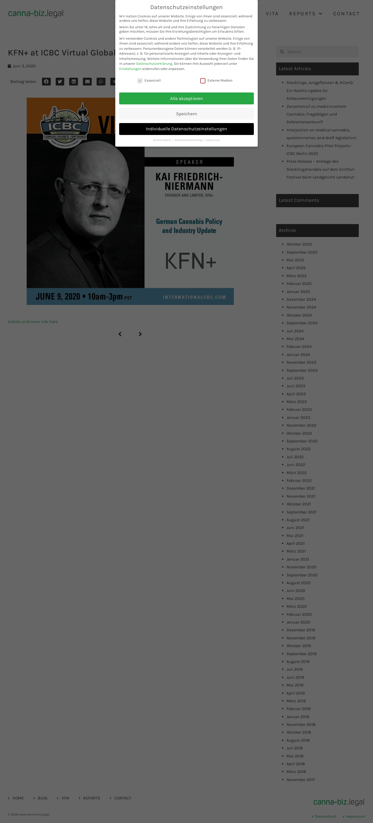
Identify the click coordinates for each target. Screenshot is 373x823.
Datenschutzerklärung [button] (189, 139)
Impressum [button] (212, 139)
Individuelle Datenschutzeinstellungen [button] (186, 128)
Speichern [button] (186, 113)
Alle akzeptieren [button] (186, 98)
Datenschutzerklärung (154, 63)
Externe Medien (216, 80)
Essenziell (149, 80)
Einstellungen (130, 68)
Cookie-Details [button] (162, 139)
